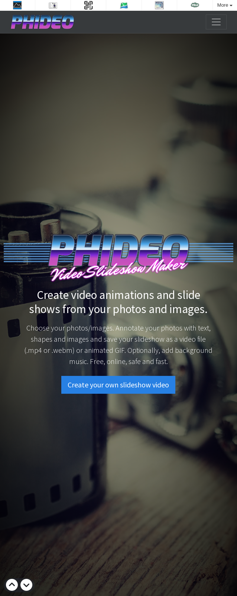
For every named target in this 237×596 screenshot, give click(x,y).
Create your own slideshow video (118, 384)
